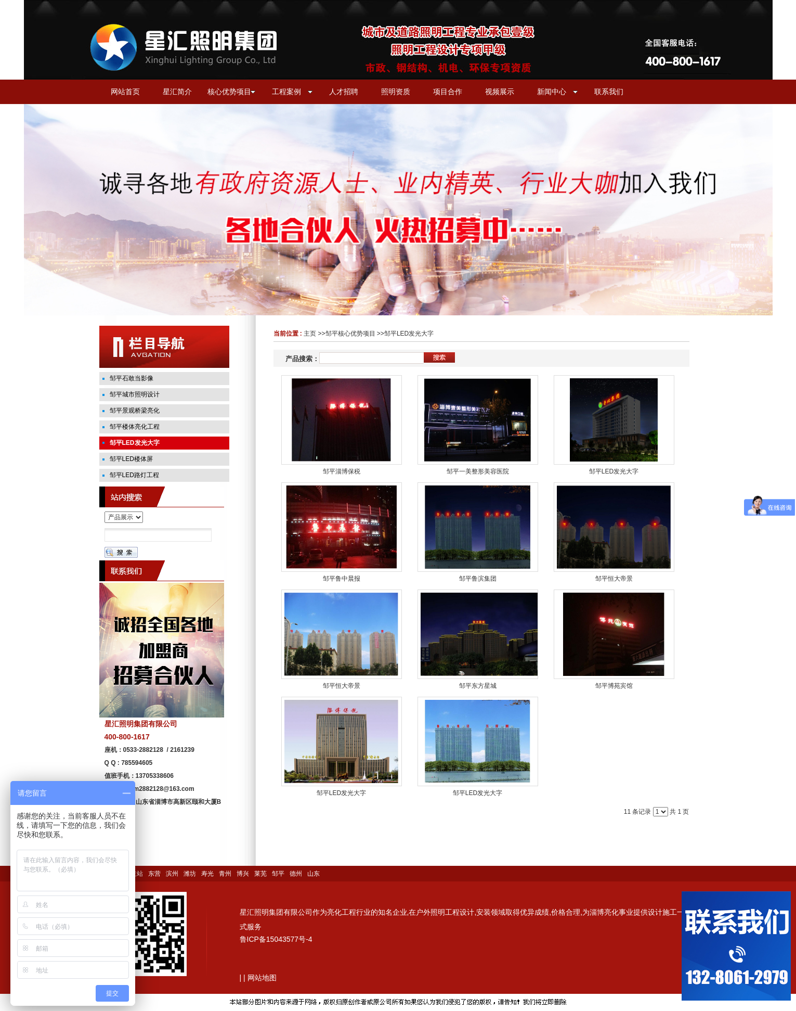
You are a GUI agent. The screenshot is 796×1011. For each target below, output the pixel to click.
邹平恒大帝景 (614, 578)
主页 (310, 333)
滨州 (172, 873)
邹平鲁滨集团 (478, 578)
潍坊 (190, 873)
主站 (137, 873)
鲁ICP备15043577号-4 (276, 939)
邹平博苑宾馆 (614, 685)
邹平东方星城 (478, 685)
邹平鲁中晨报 (341, 578)
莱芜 (260, 873)
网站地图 (262, 978)
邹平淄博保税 (341, 471)
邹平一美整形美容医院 (478, 471)
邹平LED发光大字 (409, 333)
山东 (313, 873)
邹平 (278, 873)
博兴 (243, 873)
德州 (296, 873)
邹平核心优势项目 (350, 333)
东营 (154, 873)
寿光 (207, 873)
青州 (225, 873)
